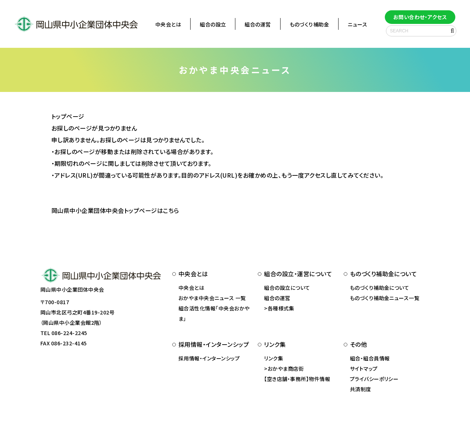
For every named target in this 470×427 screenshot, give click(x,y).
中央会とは (168, 24)
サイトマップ (364, 368)
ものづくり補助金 (309, 24)
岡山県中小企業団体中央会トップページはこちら (115, 210)
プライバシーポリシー (374, 378)
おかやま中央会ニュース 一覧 (212, 298)
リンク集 (273, 358)
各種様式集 (281, 308)
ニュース (357, 24)
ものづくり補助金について (379, 287)
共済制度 (360, 389)
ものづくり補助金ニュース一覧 (385, 298)
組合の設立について (287, 287)
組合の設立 (213, 24)
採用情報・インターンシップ (209, 358)
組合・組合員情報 (370, 358)
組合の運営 (258, 24)
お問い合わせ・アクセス (420, 17)
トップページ (67, 116)
